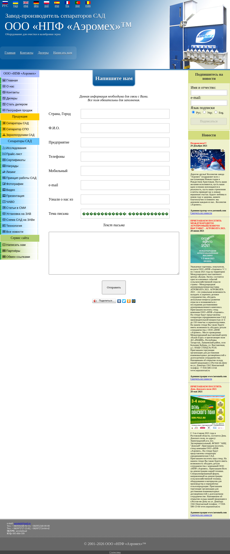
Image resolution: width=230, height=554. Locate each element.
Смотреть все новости (201, 213)
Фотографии (14, 184)
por (77, 6)
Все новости (14, 231)
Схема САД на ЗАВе (20, 219)
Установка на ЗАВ (18, 213)
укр (15, 6)
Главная (10, 53)
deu (36, 6)
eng (25, 6)
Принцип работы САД (21, 178)
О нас (10, 86)
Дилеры (43, 53)
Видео (10, 190)
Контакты (26, 53)
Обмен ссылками (18, 256)
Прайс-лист (14, 154)
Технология (14, 225)
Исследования (16, 148)
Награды (12, 166)
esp (57, 6)
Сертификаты (15, 160)
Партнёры (13, 251)
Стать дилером (17, 104)
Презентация (15, 196)
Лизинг (11, 172)
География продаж (19, 110)
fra (67, 6)
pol (47, 6)
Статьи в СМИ (16, 208)
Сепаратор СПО (17, 129)
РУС (5, 6)
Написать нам (62, 53)
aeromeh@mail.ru (22, 523)
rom (88, 6)
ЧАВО (10, 202)
